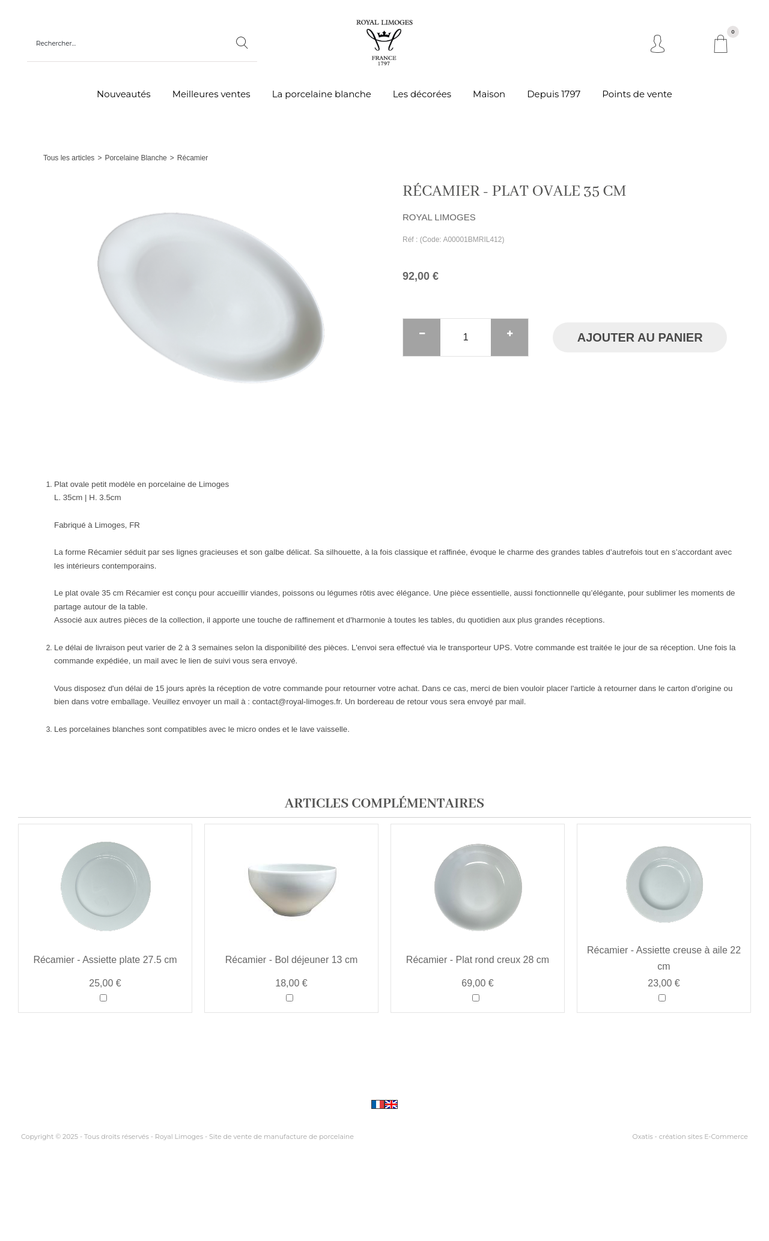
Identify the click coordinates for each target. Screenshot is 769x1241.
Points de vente (637, 94)
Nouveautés (124, 94)
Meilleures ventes (211, 94)
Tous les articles (68, 158)
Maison (489, 94)
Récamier (192, 158)
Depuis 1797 (553, 94)
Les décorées (422, 94)
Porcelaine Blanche (135, 158)
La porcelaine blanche (321, 94)
